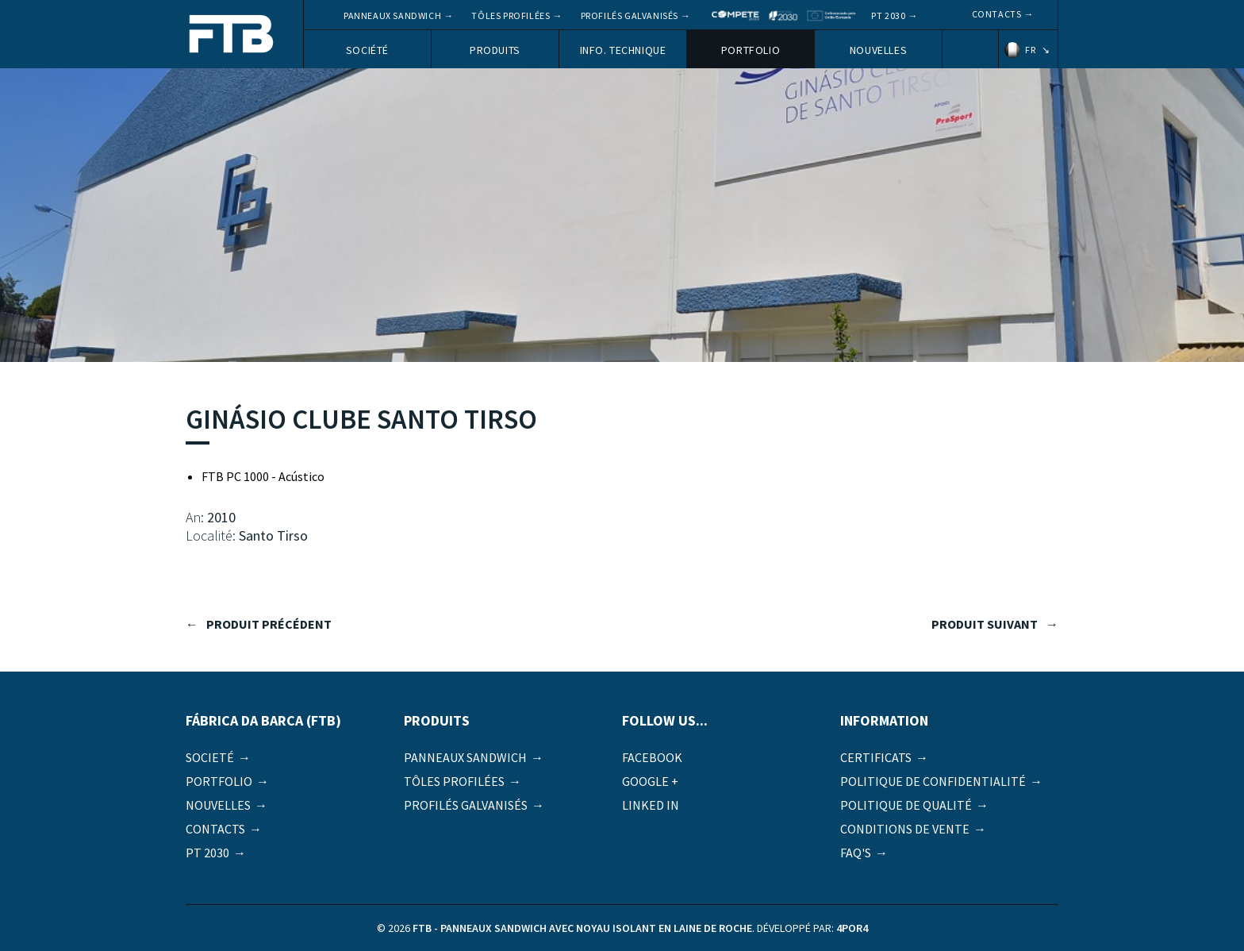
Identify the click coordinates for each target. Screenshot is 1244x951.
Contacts (997, 14)
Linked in (650, 805)
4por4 (852, 928)
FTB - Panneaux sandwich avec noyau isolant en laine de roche (232, 35)
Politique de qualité (906, 805)
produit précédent (269, 624)
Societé (210, 757)
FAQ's (855, 853)
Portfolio (750, 50)
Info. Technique (623, 50)
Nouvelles (878, 50)
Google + (650, 781)
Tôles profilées (510, 15)
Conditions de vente (904, 829)
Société (367, 50)
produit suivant (984, 624)
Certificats (876, 757)
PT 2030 (888, 15)
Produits (495, 50)
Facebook (652, 757)
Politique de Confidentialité (933, 781)
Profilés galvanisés (629, 15)
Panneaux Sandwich (392, 15)
